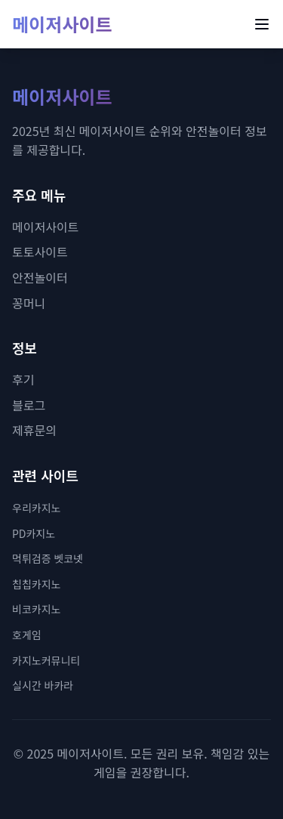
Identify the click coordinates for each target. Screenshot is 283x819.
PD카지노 (33, 533)
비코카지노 (36, 609)
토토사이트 (40, 252)
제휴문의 (34, 430)
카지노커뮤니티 (46, 660)
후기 (23, 379)
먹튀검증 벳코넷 (47, 558)
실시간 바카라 (42, 685)
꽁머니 (28, 303)
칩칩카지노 (36, 584)
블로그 (28, 405)
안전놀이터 (40, 277)
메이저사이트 (62, 24)
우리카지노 (36, 507)
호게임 (27, 634)
